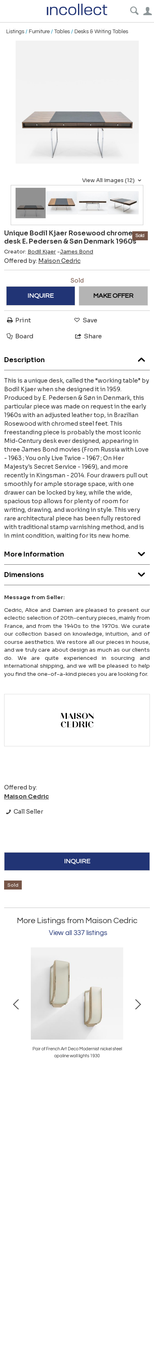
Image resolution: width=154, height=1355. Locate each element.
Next (137, 1003)
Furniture (39, 31)
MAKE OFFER (113, 295)
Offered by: (42, 261)
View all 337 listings (78, 933)
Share (88, 336)
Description (77, 358)
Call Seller (23, 811)
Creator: (30, 252)
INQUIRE (41, 295)
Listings (15, 31)
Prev (16, 1003)
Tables (62, 31)
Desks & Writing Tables (101, 31)
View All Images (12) (112, 180)
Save (85, 320)
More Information (77, 552)
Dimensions (77, 573)
